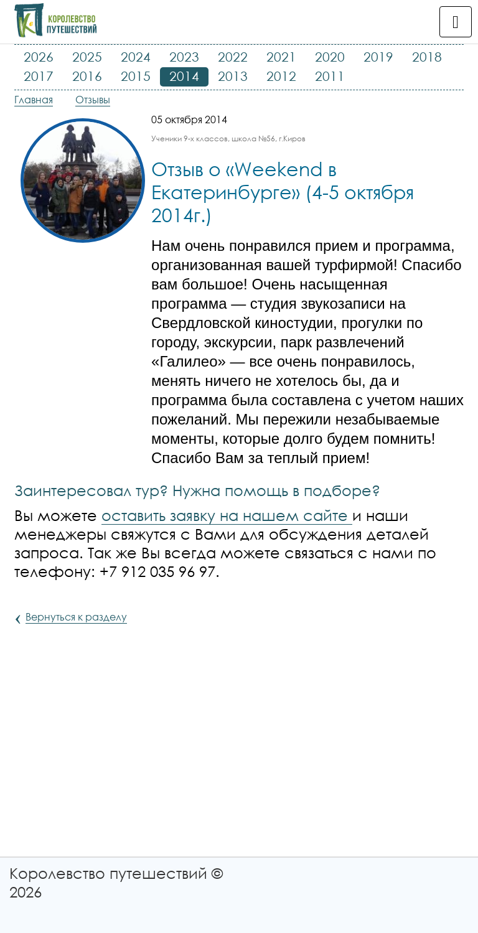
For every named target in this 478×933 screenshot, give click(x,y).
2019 (378, 57)
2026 (39, 57)
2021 (281, 57)
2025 (87, 57)
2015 (136, 76)
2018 (427, 57)
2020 (330, 57)
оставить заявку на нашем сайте (226, 515)
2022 (233, 57)
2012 (281, 76)
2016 (87, 76)
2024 (136, 57)
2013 (233, 76)
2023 (184, 57)
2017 (39, 76)
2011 (330, 76)
